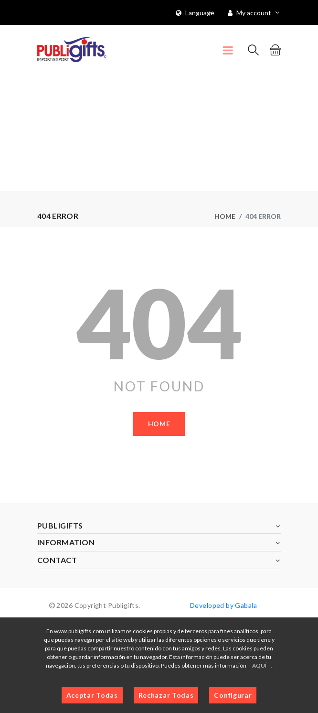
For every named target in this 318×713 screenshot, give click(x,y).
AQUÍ (259, 665)
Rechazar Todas (166, 695)
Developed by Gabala (223, 605)
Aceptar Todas (92, 695)
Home (224, 216)
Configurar (233, 695)
